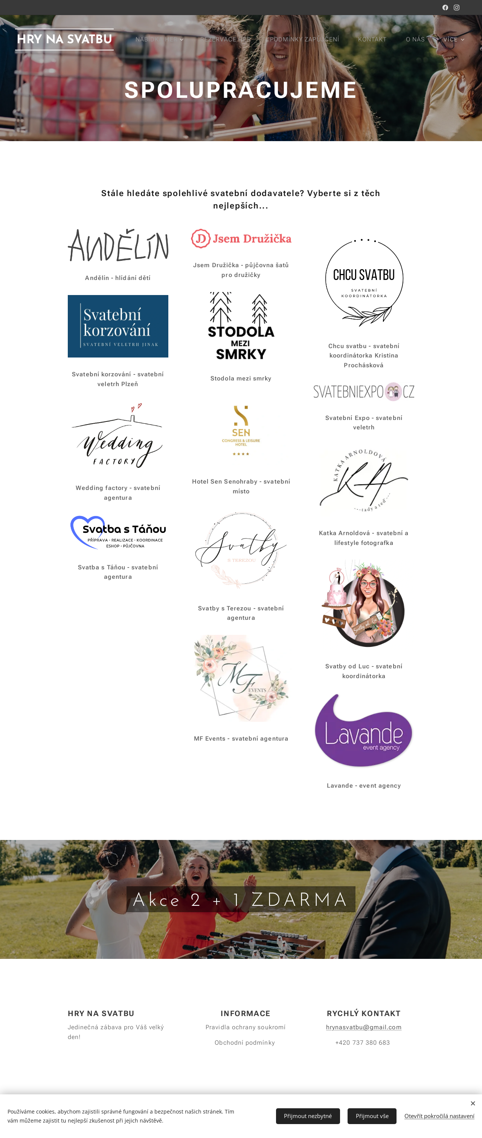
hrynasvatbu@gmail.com (364, 1027)
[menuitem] (196, 39)
